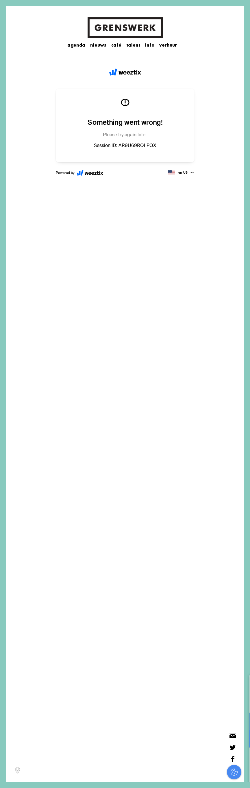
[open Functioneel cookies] (241, 722)
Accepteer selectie (201, 777)
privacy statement (221, 702)
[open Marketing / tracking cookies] (241, 739)
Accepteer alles (200, 760)
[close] (241, 686)
